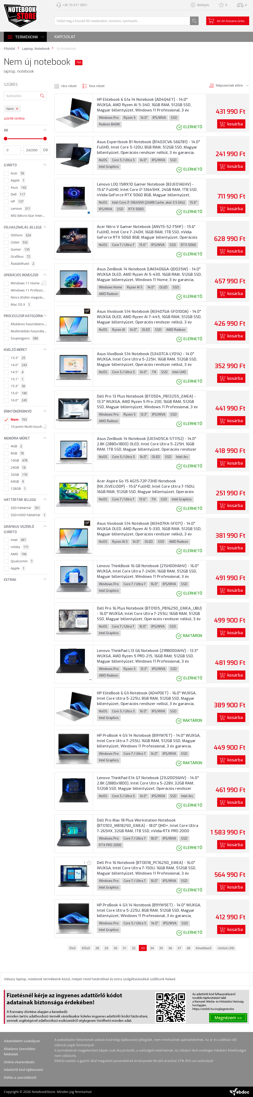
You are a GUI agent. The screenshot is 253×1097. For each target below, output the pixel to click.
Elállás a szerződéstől (20, 1077)
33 (143, 948)
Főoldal (9, 48)
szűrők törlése (14, 118)
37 (179, 948)
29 (106, 948)
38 (188, 948)
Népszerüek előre (229, 85)
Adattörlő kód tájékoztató (23, 1069)
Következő (204, 948)
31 (125, 948)
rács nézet (69, 86)
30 (115, 948)
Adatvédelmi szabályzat (22, 1041)
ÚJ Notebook (66, 48)
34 (152, 948)
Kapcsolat (65, 36)
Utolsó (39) (226, 948)
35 (161, 948)
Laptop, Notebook (36, 48)
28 (97, 948)
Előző (86, 948)
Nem (10, 108)
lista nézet (97, 86)
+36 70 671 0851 (74, 5)
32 (134, 948)
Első (72, 948)
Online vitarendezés (19, 1062)
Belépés (203, 5)
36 (170, 948)
